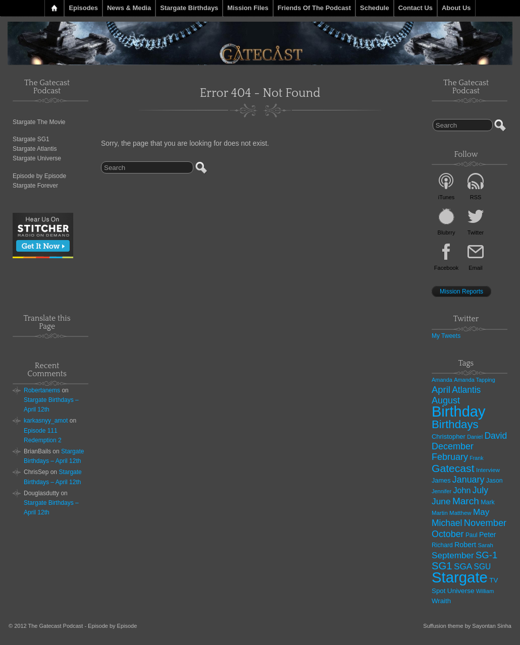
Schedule (374, 8)
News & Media (129, 8)
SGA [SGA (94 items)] (463, 566)
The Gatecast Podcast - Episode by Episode (82, 626)
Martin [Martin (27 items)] (440, 513)
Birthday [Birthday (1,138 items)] (458, 411)
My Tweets (446, 335)
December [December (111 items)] (453, 446)
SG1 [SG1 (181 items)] (442, 565)
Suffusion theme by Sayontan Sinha (467, 626)
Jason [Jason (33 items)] (494, 480)
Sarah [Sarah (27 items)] (485, 545)
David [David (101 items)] (495, 436)
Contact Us (415, 8)
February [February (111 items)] (450, 457)
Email (476, 268)
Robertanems (42, 390)
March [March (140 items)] (465, 501)
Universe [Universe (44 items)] (461, 591)
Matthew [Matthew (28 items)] (460, 513)
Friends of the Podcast (314, 8)
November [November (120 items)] (485, 522)
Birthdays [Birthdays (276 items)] (455, 424)
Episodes (83, 8)
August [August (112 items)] (446, 400)
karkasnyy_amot (46, 420)
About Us (456, 8)
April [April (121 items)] (441, 389)
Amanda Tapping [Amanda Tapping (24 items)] (474, 380)
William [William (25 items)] (485, 591)
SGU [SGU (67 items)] (482, 566)
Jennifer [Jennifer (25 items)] (441, 491)
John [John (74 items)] (462, 490)
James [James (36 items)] (441, 480)
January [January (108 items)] (468, 480)
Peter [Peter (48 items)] (487, 535)
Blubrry (446, 232)
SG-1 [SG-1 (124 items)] (486, 555)
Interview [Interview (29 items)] (488, 469)
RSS (476, 197)
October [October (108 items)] (448, 534)
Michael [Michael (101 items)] (447, 523)
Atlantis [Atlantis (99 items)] (466, 390)
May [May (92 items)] (481, 512)
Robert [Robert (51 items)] (465, 545)
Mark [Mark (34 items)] (488, 502)
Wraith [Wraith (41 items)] (441, 601)
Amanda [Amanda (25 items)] (442, 380)
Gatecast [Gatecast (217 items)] (453, 468)
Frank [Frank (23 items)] (476, 458)
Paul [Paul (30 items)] (471, 535)
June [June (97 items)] (441, 501)
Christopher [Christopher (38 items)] (448, 436)
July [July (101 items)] (480, 490)
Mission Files (247, 8)
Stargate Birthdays (189, 8)
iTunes (446, 197)
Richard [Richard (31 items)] (442, 545)
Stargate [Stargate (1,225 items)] (460, 577)
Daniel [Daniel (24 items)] (475, 437)
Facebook (446, 268)
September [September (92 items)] (453, 555)
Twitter (475, 232)
